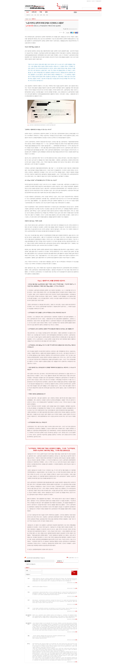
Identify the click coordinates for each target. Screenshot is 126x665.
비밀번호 (28, 574)
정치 (38, 15)
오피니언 (34, 11)
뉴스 (27, 11)
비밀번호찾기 (98, 1)
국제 (47, 15)
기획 (41, 11)
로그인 (93, 1)
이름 (27, 570)
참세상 (62, 6)
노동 (32, 15)
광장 (45, 11)
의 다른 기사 (72, 557)
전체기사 (28, 15)
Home (27, 19)
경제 (41, 15)
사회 (35, 15)
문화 (44, 15)
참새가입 (89, 1)
